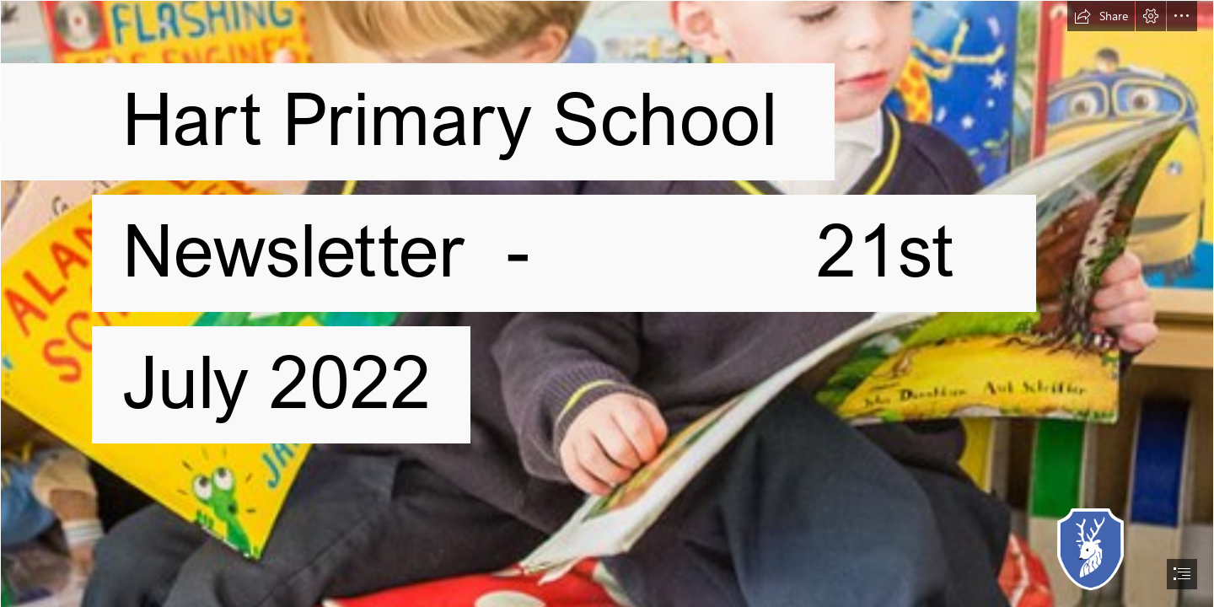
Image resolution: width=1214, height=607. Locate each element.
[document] (607, 303)
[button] (1101, 16)
